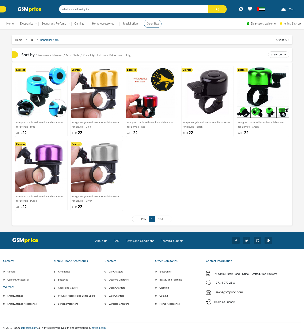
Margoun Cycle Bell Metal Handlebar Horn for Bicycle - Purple (39, 198)
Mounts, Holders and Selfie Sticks (76, 295)
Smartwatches (15, 295)
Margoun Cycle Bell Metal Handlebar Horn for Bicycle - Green (261, 124)
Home (10, 23)
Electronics (165, 271)
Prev (143, 218)
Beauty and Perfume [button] (54, 23)
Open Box (153, 23)
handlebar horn (49, 39)
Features (43, 55)
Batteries (63, 279)
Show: (274, 54)
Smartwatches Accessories (22, 303)
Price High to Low (94, 55)
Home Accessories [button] (103, 23)
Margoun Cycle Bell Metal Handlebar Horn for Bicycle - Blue (39, 124)
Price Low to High (120, 55)
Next (160, 218)
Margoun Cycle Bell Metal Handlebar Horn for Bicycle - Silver (95, 198)
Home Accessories (169, 303)
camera (11, 271)
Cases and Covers (68, 287)
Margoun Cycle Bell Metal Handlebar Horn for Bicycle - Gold (95, 124)
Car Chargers (116, 271)
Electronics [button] (26, 23)
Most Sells (72, 55)
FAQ (116, 240)
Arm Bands (64, 271)
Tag (31, 39)
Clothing (164, 287)
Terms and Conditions (140, 240)
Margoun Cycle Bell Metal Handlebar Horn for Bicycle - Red (150, 124)
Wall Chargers (116, 295)
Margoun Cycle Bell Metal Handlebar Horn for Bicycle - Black (206, 124)
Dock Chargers (117, 287)
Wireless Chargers (119, 303)
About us (101, 240)
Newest (57, 55)
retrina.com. (99, 327)
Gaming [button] (79, 23)
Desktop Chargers (119, 279)
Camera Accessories (18, 279)
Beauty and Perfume (170, 279)
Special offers (130, 23)
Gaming (163, 295)
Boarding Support (172, 240)
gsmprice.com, (30, 327)
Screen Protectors (68, 303)
